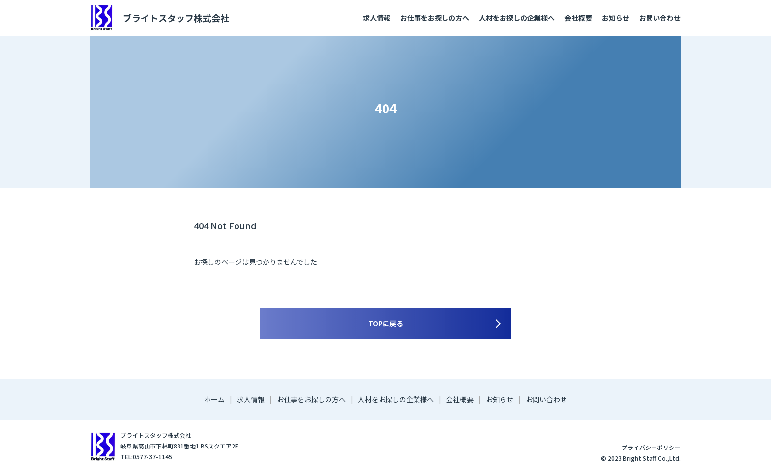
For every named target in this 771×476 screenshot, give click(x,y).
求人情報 (376, 18)
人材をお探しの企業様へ (517, 18)
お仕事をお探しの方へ (434, 18)
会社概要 (578, 18)
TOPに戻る (385, 323)
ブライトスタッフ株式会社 (159, 18)
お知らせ (615, 18)
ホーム (214, 399)
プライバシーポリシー (651, 447)
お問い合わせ (660, 18)
